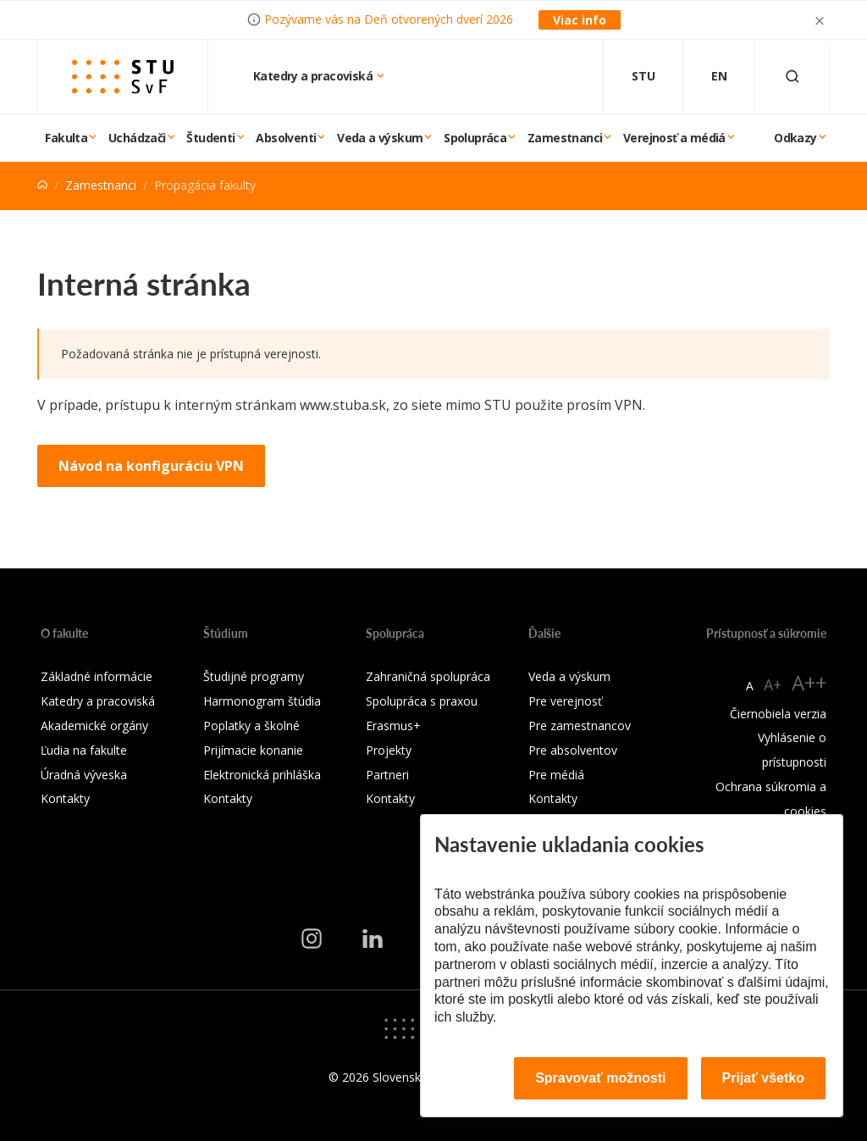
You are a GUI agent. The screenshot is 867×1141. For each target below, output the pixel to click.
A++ (809, 682)
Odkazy (795, 138)
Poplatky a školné (251, 725)
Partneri (387, 775)
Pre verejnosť (565, 701)
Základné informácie (96, 676)
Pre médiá (556, 775)
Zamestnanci (564, 138)
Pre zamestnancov (579, 725)
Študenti (210, 138)
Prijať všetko (763, 1078)
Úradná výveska (84, 775)
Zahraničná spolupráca (428, 676)
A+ (772, 684)
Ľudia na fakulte (84, 750)
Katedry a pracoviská (314, 76)
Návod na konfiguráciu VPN (151, 466)
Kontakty (65, 798)
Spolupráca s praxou (422, 701)
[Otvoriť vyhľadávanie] (792, 77)
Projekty (388, 750)
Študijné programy (253, 676)
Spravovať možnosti (600, 1078)
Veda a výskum (379, 138)
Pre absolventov (572, 750)
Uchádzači (137, 138)
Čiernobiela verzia (778, 714)
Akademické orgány (94, 725)
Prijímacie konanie (253, 750)
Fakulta (66, 138)
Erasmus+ (393, 725)
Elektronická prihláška (262, 775)
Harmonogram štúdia (262, 701)
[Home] (42, 185)
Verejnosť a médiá (674, 138)
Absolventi (286, 138)
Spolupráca (475, 138)
